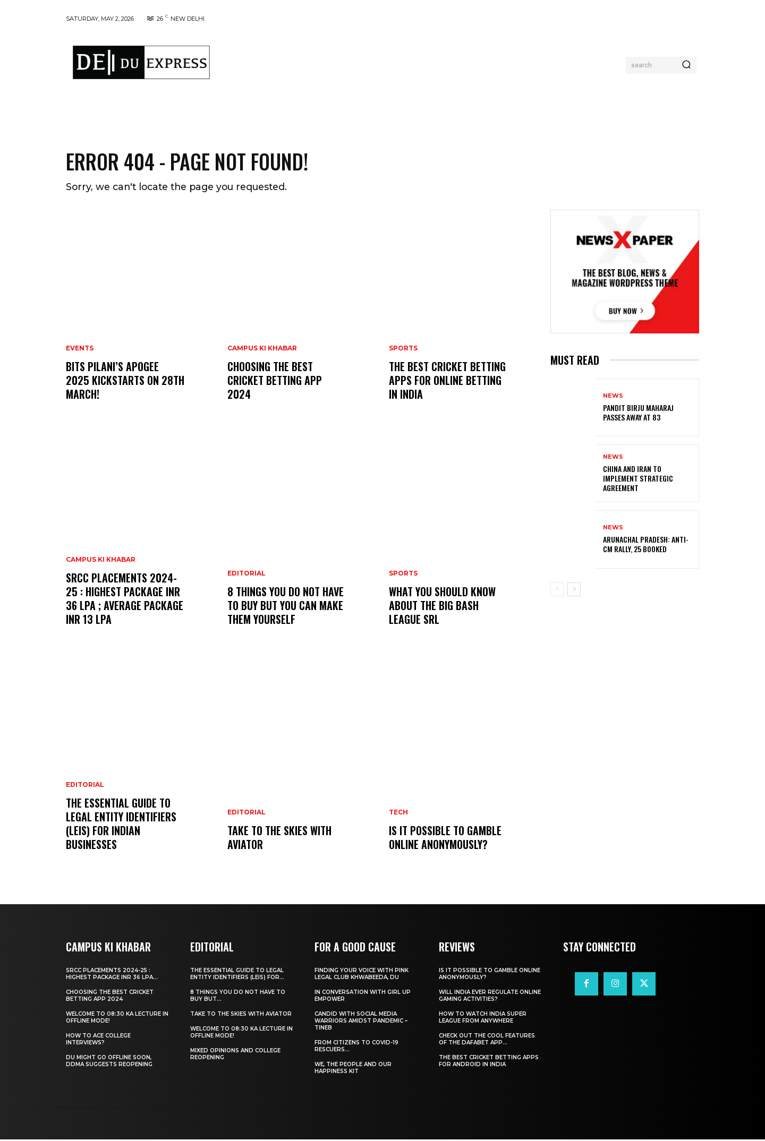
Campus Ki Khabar (100, 561)
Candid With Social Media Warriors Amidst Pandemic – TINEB (360, 1022)
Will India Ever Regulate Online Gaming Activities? (490, 997)
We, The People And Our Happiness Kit (353, 1069)
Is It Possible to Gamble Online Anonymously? (445, 839)
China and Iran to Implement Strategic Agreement (638, 480)
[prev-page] (557, 590)
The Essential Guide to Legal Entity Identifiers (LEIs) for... (237, 975)
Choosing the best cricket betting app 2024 (274, 382)
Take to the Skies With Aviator (279, 839)
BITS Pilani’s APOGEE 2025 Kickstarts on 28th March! (125, 382)
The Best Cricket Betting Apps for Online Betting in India (447, 382)
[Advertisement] (421, 63)
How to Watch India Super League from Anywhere (482, 1019)
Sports (403, 350)
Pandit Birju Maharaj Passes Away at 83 (638, 414)
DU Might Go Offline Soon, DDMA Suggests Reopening (109, 1062)
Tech (398, 814)
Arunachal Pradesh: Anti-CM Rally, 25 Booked (645, 545)
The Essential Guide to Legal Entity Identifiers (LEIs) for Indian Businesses (121, 825)
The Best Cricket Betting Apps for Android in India (489, 1062)
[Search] (686, 65)
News (613, 397)
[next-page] (574, 590)
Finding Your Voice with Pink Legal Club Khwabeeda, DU (361, 975)
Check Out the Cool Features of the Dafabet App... (487, 1041)
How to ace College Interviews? (98, 1041)
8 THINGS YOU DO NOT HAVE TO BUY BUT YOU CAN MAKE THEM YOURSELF (285, 607)
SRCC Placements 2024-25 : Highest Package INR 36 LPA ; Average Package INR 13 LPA (124, 600)
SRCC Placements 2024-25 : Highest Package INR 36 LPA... (112, 975)
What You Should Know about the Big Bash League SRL (442, 607)
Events (80, 350)
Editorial (85, 786)
